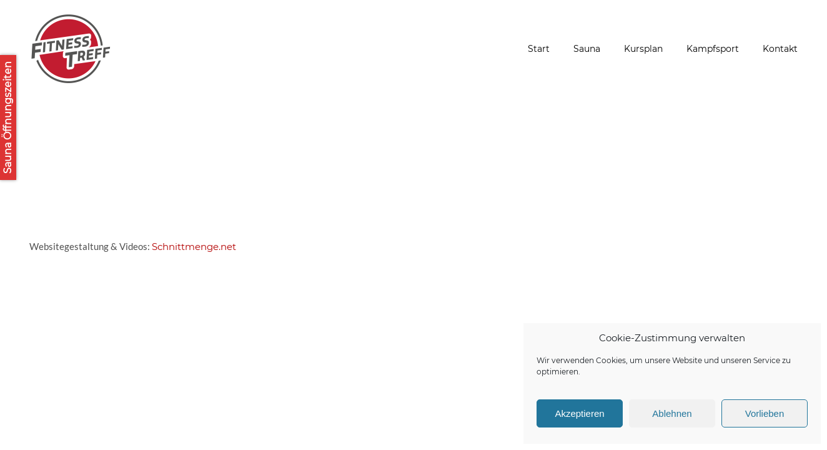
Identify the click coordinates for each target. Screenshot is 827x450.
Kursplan (643, 48)
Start (539, 48)
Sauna (586, 48)
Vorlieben (765, 413)
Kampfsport (712, 48)
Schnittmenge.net (194, 246)
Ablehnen (671, 413)
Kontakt (780, 48)
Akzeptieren (579, 413)
